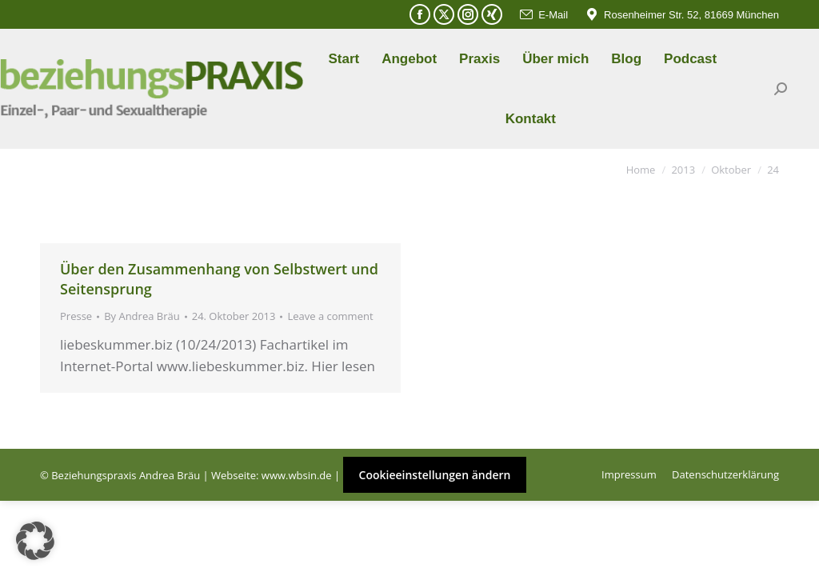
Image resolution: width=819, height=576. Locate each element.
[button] (35, 541)
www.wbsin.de (297, 475)
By (142, 316)
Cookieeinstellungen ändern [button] (435, 474)
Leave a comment (330, 316)
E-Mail (543, 14)
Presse (76, 316)
